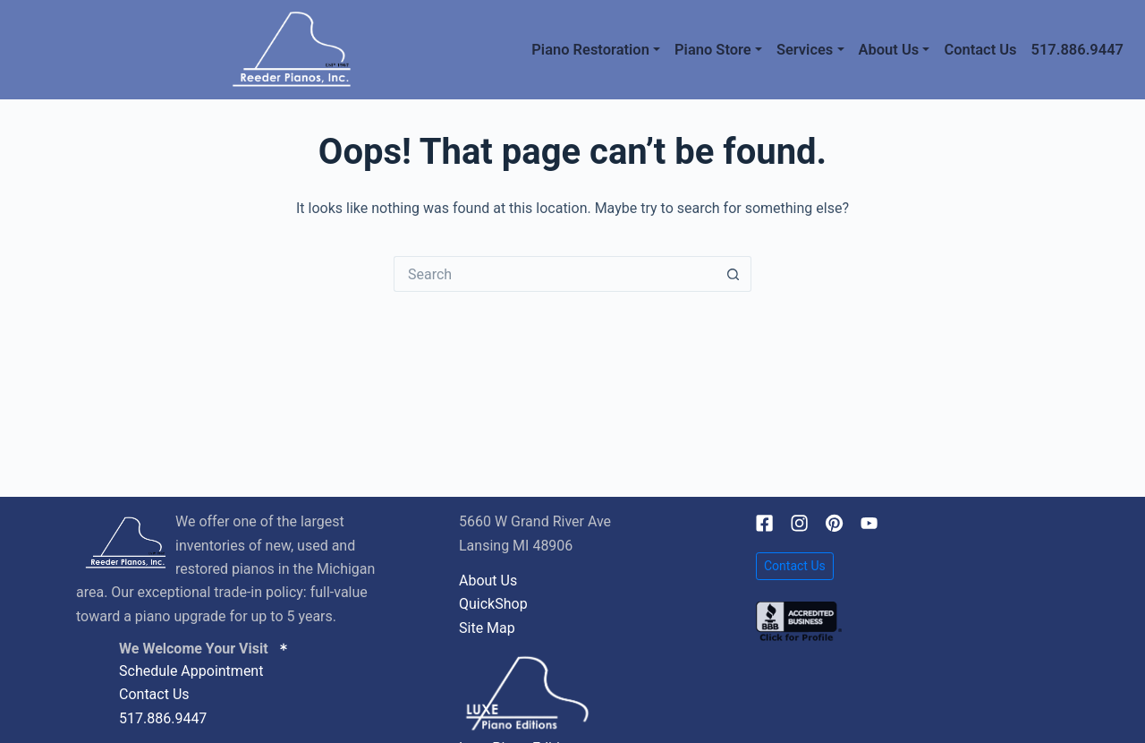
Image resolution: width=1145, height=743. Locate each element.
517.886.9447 (1077, 49)
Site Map (487, 627)
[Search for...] (555, 274)
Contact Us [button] (795, 566)
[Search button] (733, 274)
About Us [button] (889, 49)
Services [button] (804, 49)
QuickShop (493, 603)
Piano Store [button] (712, 49)
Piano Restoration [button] (590, 49)
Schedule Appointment (191, 670)
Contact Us (980, 49)
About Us (488, 580)
